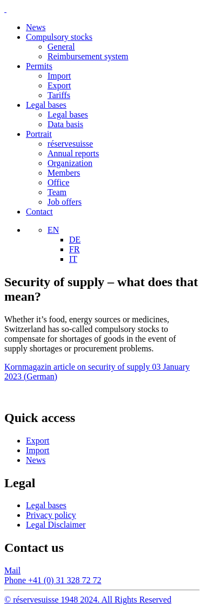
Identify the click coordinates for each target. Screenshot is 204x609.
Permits (39, 66)
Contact (39, 211)
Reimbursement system (87, 56)
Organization (69, 163)
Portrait (39, 134)
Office (58, 182)
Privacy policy (51, 515)
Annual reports (73, 153)
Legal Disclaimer (56, 524)
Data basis (65, 124)
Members (63, 172)
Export (59, 85)
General (61, 46)
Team (56, 192)
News (35, 27)
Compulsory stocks (59, 36)
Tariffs (58, 95)
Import (59, 75)
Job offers (64, 201)
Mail (12, 570)
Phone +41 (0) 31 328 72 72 (52, 580)
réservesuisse (70, 143)
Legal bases (46, 104)
